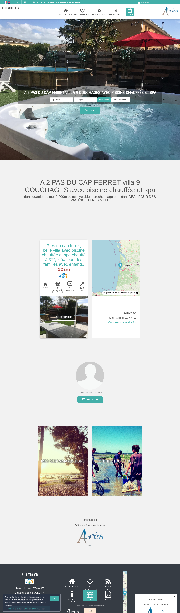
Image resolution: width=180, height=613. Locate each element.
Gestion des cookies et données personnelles (21, 608)
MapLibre (131, 293)
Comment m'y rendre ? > (122, 322)
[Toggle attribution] (137, 293)
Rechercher (104, 99)
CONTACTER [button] (90, 399)
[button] (120, 99)
